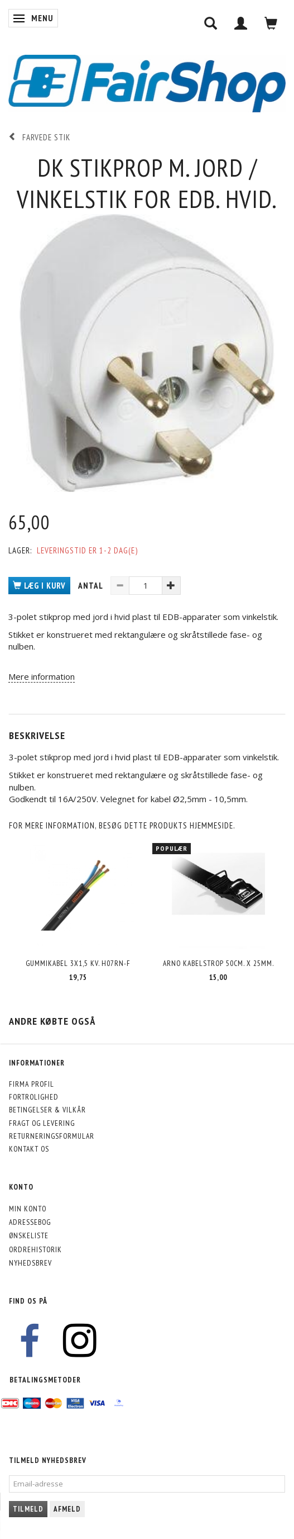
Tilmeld (28, 1509)
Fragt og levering (42, 1123)
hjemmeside (211, 825)
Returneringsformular (51, 1136)
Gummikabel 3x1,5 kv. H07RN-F (78, 963)
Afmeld (67, 1509)
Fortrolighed (34, 1097)
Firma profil (31, 1084)
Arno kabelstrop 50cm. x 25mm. (218, 963)
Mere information (41, 676)
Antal (91, 585)
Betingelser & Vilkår (47, 1110)
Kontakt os (29, 1149)
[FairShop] (147, 82)
